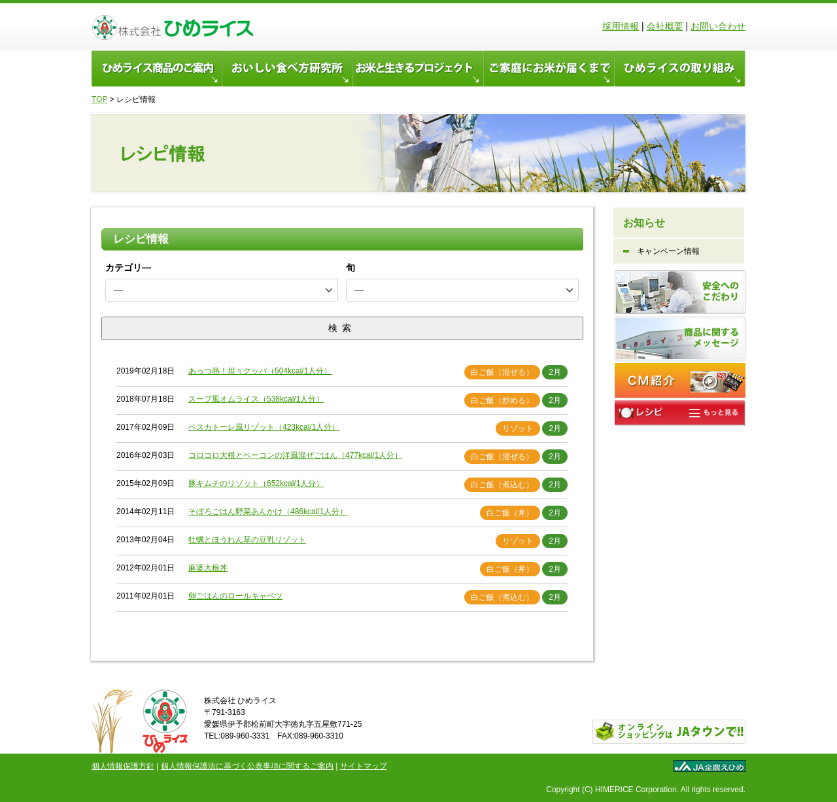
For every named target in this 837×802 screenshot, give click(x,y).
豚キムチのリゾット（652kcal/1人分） (256, 483)
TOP (99, 99)
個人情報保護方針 (123, 766)
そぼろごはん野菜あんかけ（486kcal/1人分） (267, 511)
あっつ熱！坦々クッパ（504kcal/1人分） (260, 370)
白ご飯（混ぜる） (502, 372)
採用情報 (620, 26)
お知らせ (644, 222)
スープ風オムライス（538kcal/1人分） (256, 399)
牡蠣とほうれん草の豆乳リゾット (247, 539)
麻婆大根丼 (208, 567)
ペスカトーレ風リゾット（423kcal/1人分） (263, 427)
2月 (555, 372)
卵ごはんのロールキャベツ (235, 596)
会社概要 (665, 26)
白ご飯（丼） (510, 512)
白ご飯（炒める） (502, 400)
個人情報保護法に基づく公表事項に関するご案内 (247, 766)
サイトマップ (363, 766)
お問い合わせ (718, 26)
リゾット (518, 428)
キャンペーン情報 (668, 251)
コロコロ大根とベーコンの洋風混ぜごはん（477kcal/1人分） (295, 455)
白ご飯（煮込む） (502, 484)
